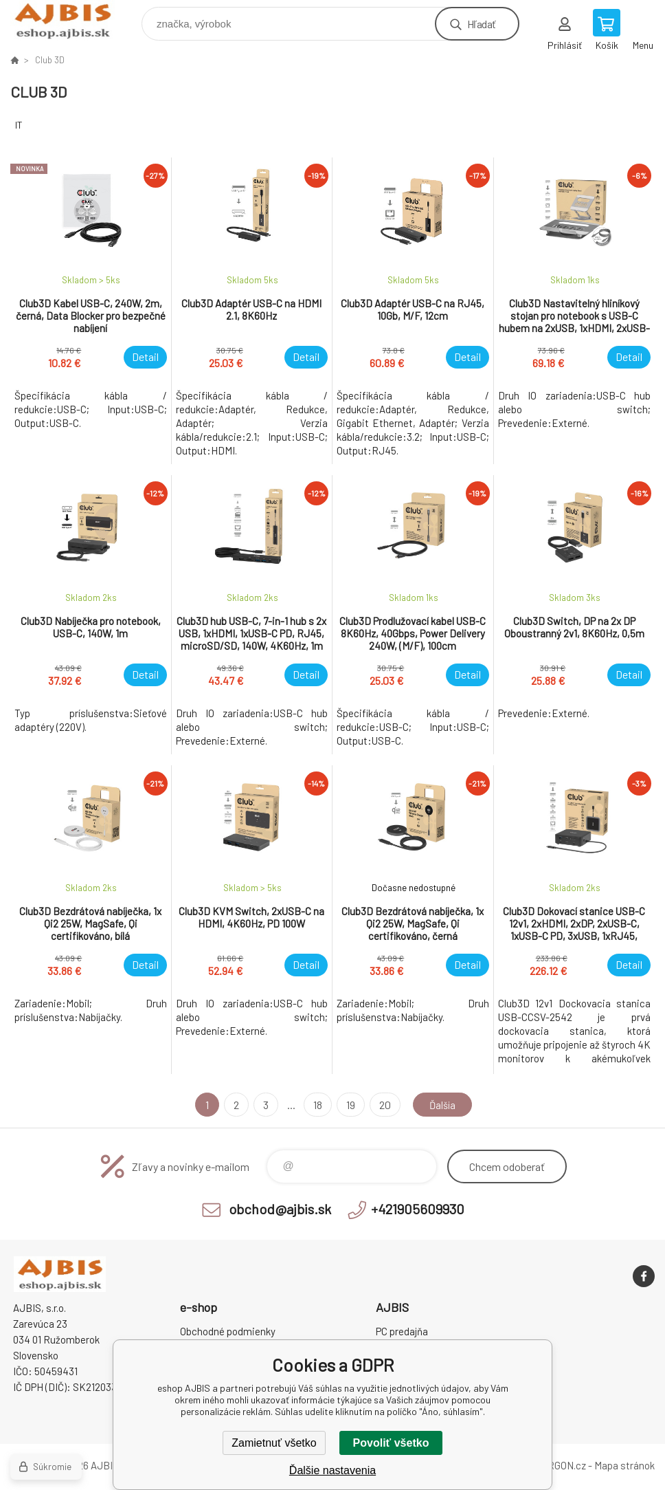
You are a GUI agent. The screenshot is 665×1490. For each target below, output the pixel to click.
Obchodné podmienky (227, 1331)
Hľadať (481, 23)
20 (382, 1104)
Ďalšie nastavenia (332, 1470)
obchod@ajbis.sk (280, 1209)
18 (315, 1104)
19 (347, 1104)
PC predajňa (402, 1331)
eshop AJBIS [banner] (71, 20)
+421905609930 (417, 1209)
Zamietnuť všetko (274, 1443)
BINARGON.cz (555, 1465)
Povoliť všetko (391, 1443)
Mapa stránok (624, 1465)
